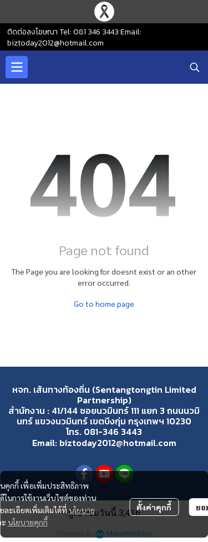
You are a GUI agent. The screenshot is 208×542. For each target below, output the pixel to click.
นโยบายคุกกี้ (28, 522)
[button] (194, 67)
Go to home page (104, 303)
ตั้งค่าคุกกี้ (153, 507)
